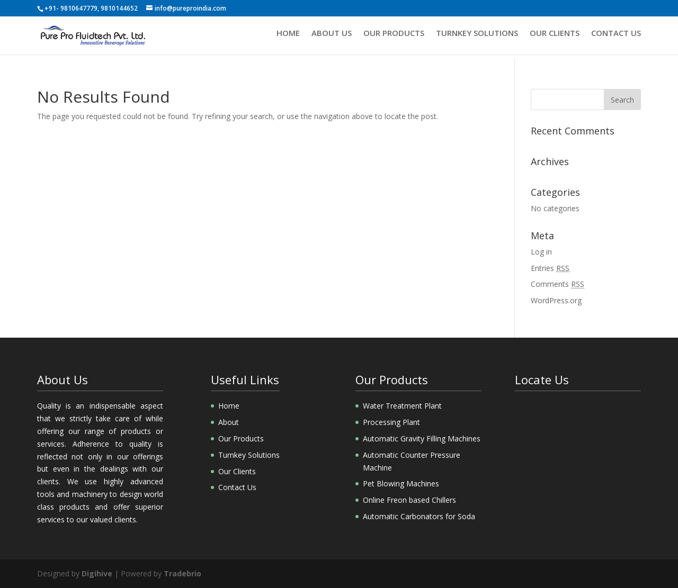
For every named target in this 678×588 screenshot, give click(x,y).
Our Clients (554, 37)
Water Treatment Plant (402, 406)
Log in (541, 252)
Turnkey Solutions (477, 37)
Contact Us (616, 37)
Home (288, 37)
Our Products (393, 37)
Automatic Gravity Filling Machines (421, 438)
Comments (557, 284)
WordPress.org (556, 300)
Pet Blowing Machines (401, 483)
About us (331, 37)
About (228, 422)
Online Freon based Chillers (409, 500)
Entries (550, 268)
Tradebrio (182, 573)
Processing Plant (391, 422)
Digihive (97, 573)
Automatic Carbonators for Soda (419, 516)
